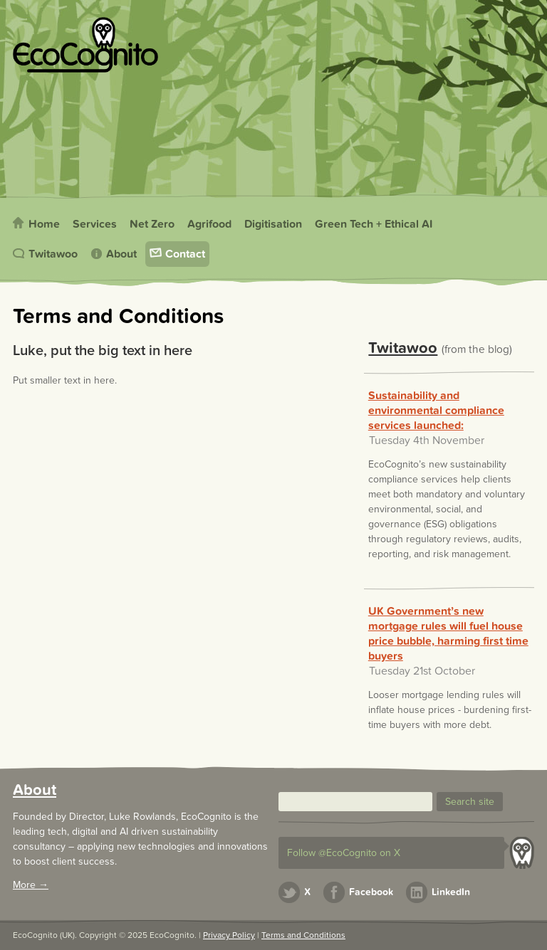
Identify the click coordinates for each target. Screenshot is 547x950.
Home (44, 224)
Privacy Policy (229, 935)
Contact (185, 254)
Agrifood (209, 224)
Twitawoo (53, 254)
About (121, 254)
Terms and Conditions (303, 935)
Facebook (371, 892)
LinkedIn (451, 892)
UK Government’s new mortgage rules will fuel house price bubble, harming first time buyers (448, 633)
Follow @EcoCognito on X (343, 853)
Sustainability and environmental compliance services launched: (436, 411)
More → (30, 885)
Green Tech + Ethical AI (373, 224)
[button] (470, 801)
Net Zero (152, 224)
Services (95, 224)
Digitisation (273, 224)
